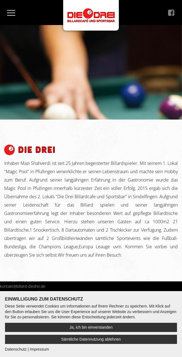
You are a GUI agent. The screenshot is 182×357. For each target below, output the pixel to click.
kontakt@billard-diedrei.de (22, 286)
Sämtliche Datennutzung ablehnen (91, 339)
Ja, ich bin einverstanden (91, 327)
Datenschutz (16, 349)
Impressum (39, 349)
